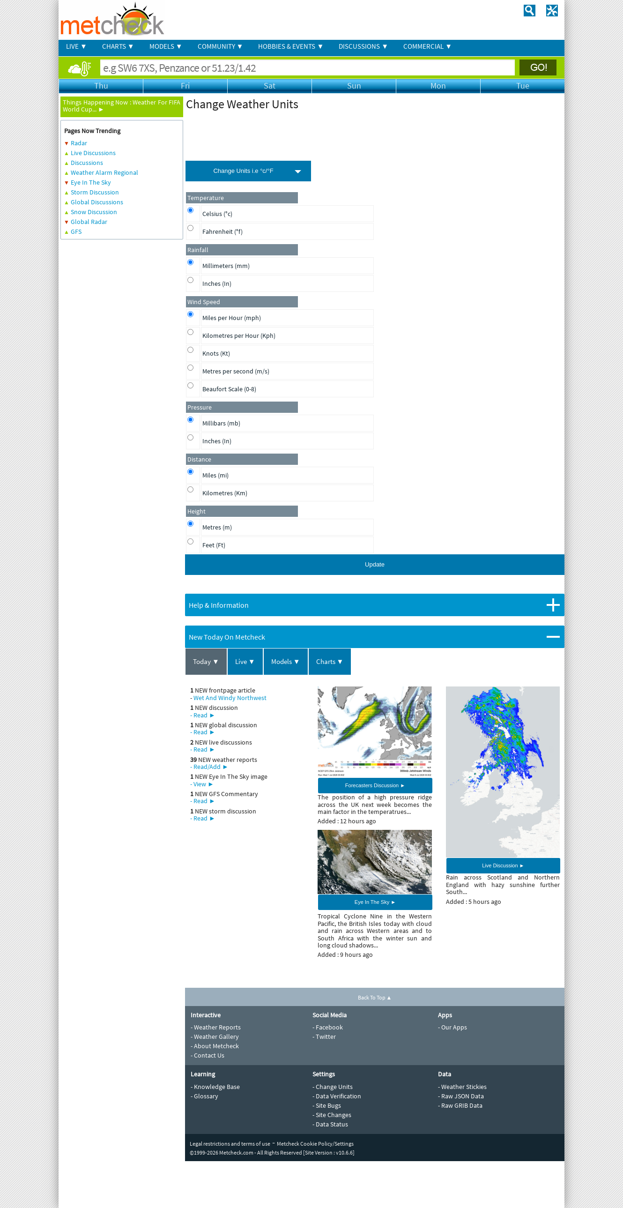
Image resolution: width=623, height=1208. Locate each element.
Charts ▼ (330, 661)
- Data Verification (336, 1096)
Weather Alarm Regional (104, 172)
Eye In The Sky (91, 182)
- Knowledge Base (215, 1086)
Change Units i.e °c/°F (243, 170)
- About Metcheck (215, 1046)
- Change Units (332, 1086)
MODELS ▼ (166, 46)
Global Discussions (97, 202)
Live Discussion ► (503, 865)
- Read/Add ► (209, 766)
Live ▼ (245, 661)
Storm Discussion (95, 192)
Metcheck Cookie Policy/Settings (315, 1143)
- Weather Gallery (215, 1036)
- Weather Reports (216, 1027)
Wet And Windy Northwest (230, 697)
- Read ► (202, 715)
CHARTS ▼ (118, 46)
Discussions (87, 162)
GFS (76, 231)
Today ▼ (206, 661)
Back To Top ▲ (375, 997)
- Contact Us (207, 1055)
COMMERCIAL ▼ (427, 46)
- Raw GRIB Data (460, 1105)
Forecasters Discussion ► (375, 785)
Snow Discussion (94, 212)
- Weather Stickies (462, 1086)
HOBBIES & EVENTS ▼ (291, 46)
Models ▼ (285, 661)
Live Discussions (93, 153)
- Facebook (327, 1027)
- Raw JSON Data (461, 1096)
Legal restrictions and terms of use (230, 1143)
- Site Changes (331, 1115)
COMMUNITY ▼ (221, 46)
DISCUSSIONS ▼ (363, 46)
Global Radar (89, 221)
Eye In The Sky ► (375, 902)
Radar (79, 143)
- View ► (202, 784)
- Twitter (324, 1036)
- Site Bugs (326, 1105)
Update (375, 564)
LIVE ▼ (76, 46)
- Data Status (330, 1124)
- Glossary (204, 1096)
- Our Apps (452, 1027)
